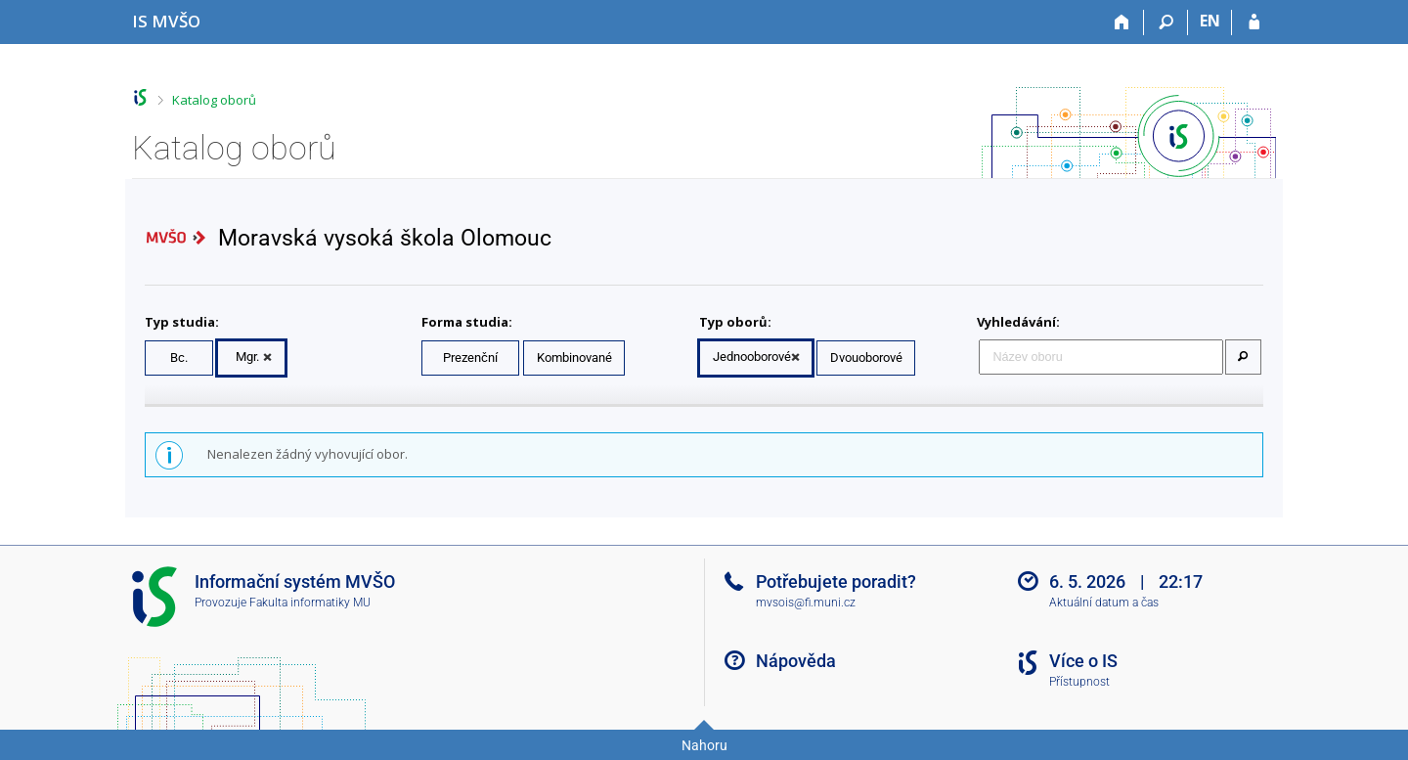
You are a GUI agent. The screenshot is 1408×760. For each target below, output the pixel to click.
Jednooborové (752, 356)
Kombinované (574, 357)
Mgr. (247, 356)
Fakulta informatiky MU (310, 602)
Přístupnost (1079, 682)
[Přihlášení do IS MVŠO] (1254, 22)
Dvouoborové (866, 357)
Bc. (179, 357)
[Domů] (1122, 22)
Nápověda (796, 660)
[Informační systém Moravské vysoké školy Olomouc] (166, 21)
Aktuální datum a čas (1104, 602)
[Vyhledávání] (1166, 22)
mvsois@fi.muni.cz (806, 602)
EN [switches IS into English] (1210, 20)
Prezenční (470, 357)
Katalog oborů (214, 100)
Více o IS (1083, 660)
